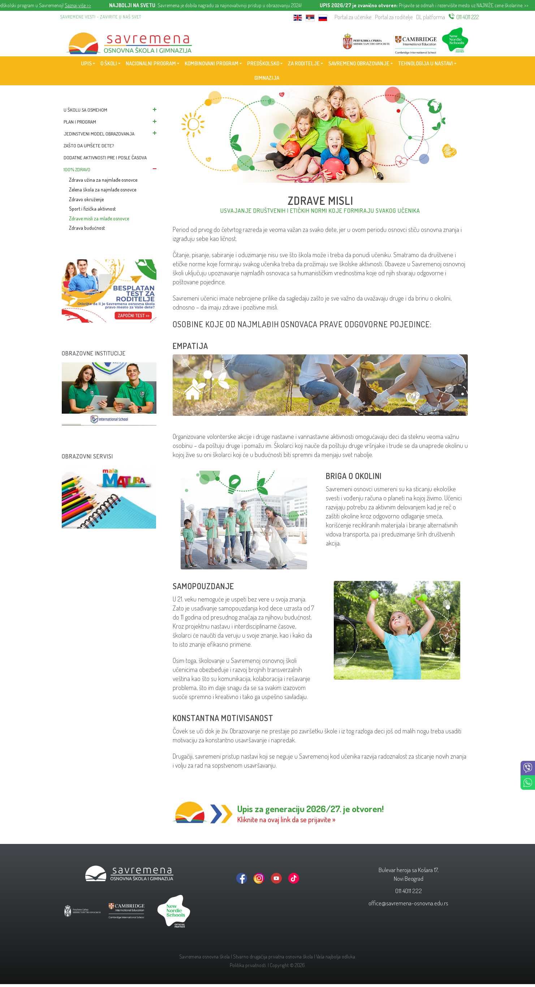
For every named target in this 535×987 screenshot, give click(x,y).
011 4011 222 (467, 17)
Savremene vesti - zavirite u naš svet (100, 17)
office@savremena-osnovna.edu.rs (408, 903)
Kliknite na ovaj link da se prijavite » (286, 819)
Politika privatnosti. (248, 965)
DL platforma (430, 17)
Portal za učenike (353, 17)
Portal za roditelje (394, 17)
